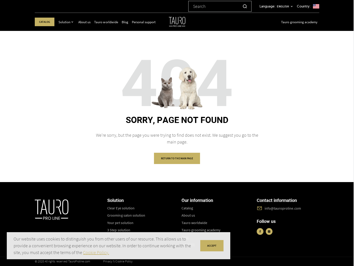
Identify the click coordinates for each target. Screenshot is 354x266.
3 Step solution (118, 230)
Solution (67, 22)
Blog (128, 22)
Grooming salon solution (126, 215)
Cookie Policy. (96, 252)
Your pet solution (120, 222)
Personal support (146, 22)
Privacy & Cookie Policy (118, 261)
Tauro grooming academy (299, 22)
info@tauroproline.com (283, 208)
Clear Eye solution (121, 208)
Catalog (46, 22)
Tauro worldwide (109, 22)
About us (87, 22)
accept (212, 245)
